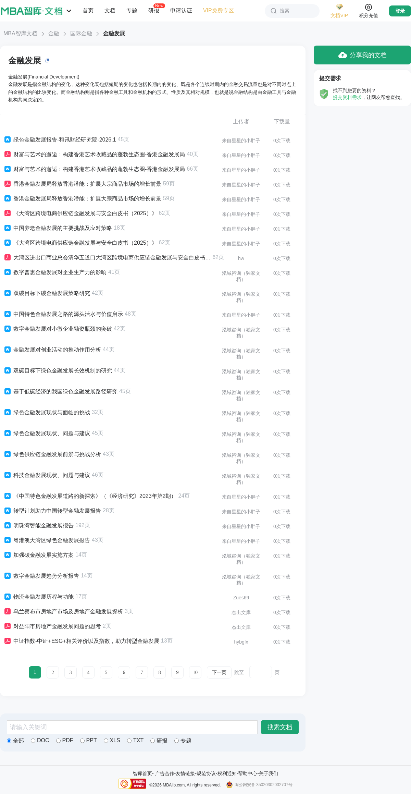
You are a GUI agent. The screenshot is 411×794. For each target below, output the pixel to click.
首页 (88, 10)
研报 (153, 10)
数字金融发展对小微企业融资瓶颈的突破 (57, 329)
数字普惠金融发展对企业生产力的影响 (55, 272)
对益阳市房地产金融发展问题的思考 (52, 626)
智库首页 (142, 773)
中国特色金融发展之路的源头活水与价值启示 (63, 314)
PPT (88, 740)
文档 (109, 10)
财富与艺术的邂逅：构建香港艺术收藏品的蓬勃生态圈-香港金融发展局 (94, 154)
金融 (53, 33)
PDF (64, 740)
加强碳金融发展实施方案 (38, 555)
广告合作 (164, 773)
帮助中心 (247, 773)
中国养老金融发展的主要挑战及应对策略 (57, 228)
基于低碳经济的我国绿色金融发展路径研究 (60, 391)
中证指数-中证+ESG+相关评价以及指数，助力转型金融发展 (81, 641)
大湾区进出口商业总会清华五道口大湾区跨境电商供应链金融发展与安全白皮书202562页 (107, 257)
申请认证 (181, 10)
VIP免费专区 (218, 10)
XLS (112, 740)
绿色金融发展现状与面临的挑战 (46, 412)
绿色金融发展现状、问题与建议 (46, 433)
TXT (135, 740)
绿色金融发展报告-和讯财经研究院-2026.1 (59, 140)
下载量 (282, 121)
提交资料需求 (347, 97)
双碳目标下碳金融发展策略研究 (46, 293)
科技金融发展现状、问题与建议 (46, 475)
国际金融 (81, 33)
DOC (40, 740)
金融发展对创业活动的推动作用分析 (52, 350)
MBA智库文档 (20, 33)
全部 (15, 741)
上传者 (241, 121)
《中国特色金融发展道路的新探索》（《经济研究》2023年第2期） (90, 496)
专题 (131, 10)
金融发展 (114, 33)
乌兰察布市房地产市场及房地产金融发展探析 (63, 611)
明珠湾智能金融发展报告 (38, 525)
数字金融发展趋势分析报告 (41, 576)
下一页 (219, 672)
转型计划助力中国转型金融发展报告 (52, 511)
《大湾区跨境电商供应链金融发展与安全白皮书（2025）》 (80, 213)
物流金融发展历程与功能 (38, 597)
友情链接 (185, 773)
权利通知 (227, 773)
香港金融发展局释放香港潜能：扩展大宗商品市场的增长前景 (82, 184)
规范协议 (206, 773)
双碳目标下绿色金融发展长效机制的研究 (57, 371)
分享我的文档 (362, 55)
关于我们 (268, 773)
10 (195, 672)
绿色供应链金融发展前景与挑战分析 (52, 454)
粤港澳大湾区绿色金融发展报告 (46, 540)
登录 (400, 11)
